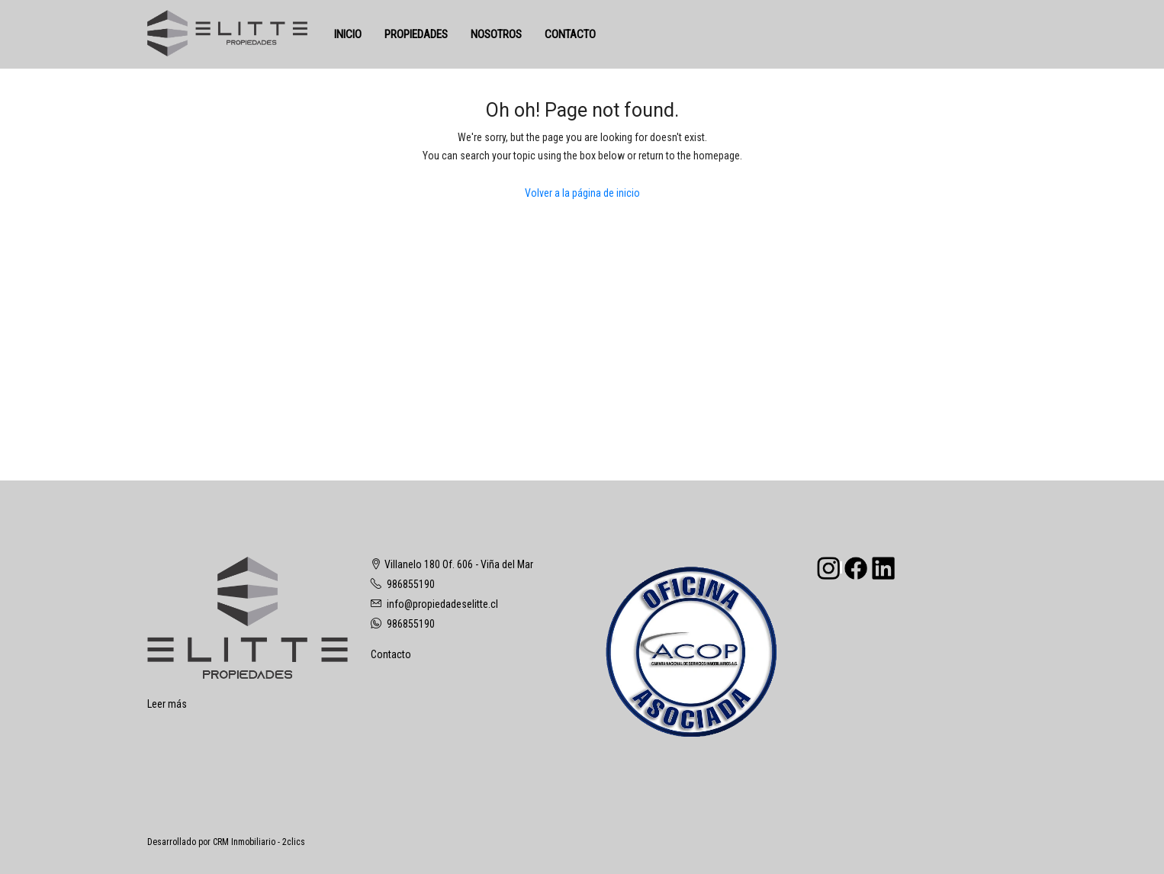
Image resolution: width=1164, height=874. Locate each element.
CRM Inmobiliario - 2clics (259, 842)
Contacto (391, 654)
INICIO (348, 34)
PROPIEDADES (416, 34)
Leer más (167, 704)
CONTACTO (570, 34)
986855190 (411, 584)
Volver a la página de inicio (582, 193)
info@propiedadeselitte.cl (442, 604)
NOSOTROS (496, 34)
